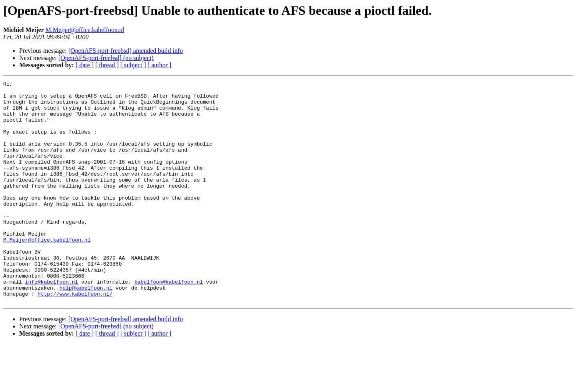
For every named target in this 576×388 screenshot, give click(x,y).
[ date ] (85, 65)
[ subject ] (133, 65)
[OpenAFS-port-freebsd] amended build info (125, 50)
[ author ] (160, 65)
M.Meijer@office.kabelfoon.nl (84, 29)
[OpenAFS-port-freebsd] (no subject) (106, 57)
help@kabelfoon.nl (85, 329)
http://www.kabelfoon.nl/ (75, 336)
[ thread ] (107, 65)
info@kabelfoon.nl (51, 322)
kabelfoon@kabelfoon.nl (168, 322)
